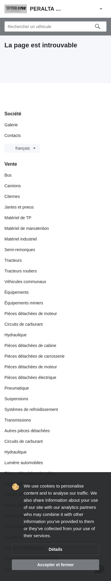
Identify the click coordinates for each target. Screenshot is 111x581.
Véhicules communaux (25, 281)
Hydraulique (15, 335)
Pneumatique (16, 388)
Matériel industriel (20, 239)
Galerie (11, 124)
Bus (8, 175)
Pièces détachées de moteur (30, 313)
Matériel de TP (17, 217)
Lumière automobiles (23, 462)
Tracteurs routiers (20, 271)
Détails (55, 549)
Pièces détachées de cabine (30, 345)
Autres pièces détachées (27, 430)
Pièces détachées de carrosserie (34, 356)
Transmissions (17, 420)
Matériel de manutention (26, 228)
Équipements (16, 292)
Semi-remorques (19, 249)
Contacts (12, 135)
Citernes (12, 196)
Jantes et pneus (19, 207)
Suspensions (16, 398)
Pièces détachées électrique (30, 377)
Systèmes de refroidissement (31, 409)
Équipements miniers (23, 303)
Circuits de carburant (23, 324)
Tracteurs (13, 260)
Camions (12, 185)
